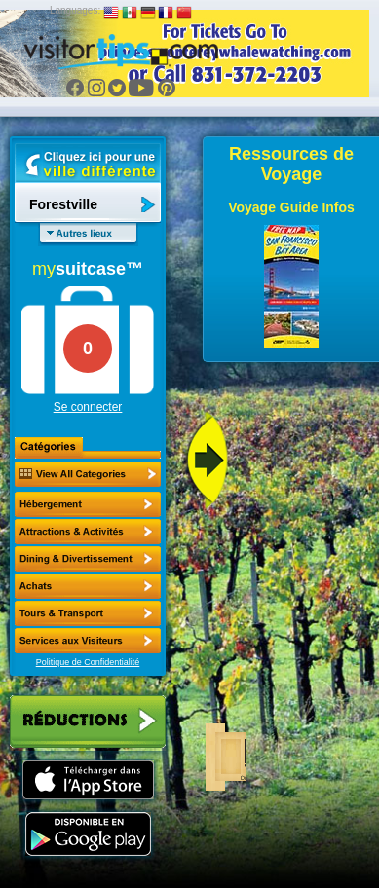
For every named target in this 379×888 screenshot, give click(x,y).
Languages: (75, 10)
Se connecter (88, 407)
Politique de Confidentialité (88, 662)
